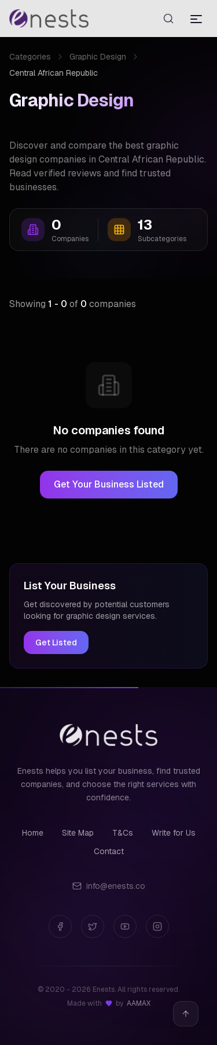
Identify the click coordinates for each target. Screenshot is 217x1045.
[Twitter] (92, 926)
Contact (109, 851)
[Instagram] (157, 926)
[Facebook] (60, 926)
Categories (30, 56)
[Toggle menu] (196, 18)
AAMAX (138, 1003)
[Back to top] (185, 1013)
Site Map (78, 833)
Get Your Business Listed (109, 484)
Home (32, 833)
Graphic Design (97, 56)
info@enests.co (108, 886)
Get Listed (56, 642)
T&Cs (122, 833)
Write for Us (174, 833)
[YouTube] (125, 926)
